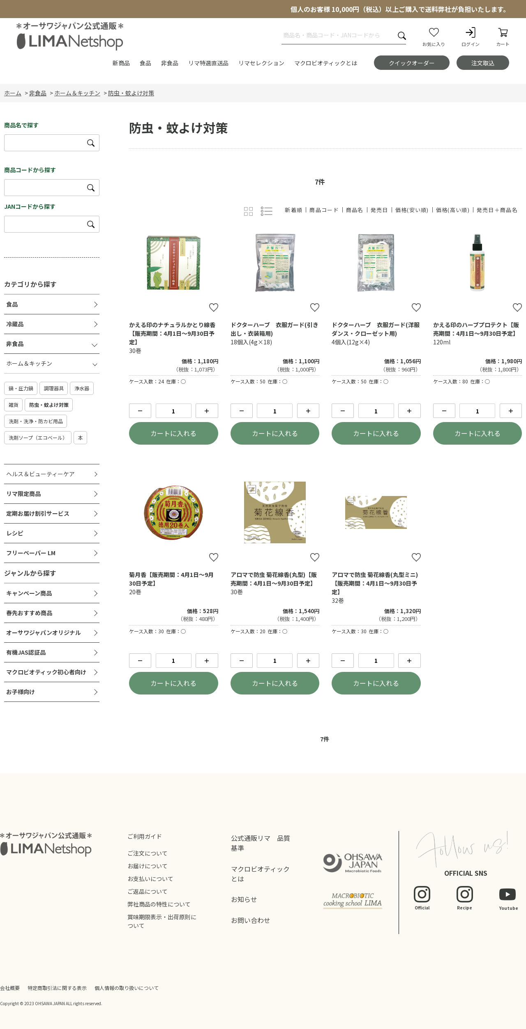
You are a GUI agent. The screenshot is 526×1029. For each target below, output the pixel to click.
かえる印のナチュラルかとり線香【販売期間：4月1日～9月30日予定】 (172, 333)
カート (503, 36)
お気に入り (433, 36)
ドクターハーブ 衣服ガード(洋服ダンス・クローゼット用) (376, 329)
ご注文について (147, 853)
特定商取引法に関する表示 (57, 987)
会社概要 (10, 987)
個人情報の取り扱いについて (127, 987)
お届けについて (147, 866)
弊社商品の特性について (159, 904)
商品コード (324, 210)
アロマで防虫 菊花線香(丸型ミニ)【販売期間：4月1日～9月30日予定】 (375, 583)
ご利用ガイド (144, 836)
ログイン (470, 36)
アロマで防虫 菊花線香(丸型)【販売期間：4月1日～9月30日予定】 (274, 578)
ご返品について (147, 891)
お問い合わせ (250, 920)
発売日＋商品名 (497, 210)
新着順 (293, 210)
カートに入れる (173, 433)
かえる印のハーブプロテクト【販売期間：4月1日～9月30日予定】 (476, 329)
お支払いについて (150, 878)
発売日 (379, 210)
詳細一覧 (267, 211)
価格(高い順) (453, 210)
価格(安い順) (412, 210)
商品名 (355, 210)
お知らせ (244, 899)
